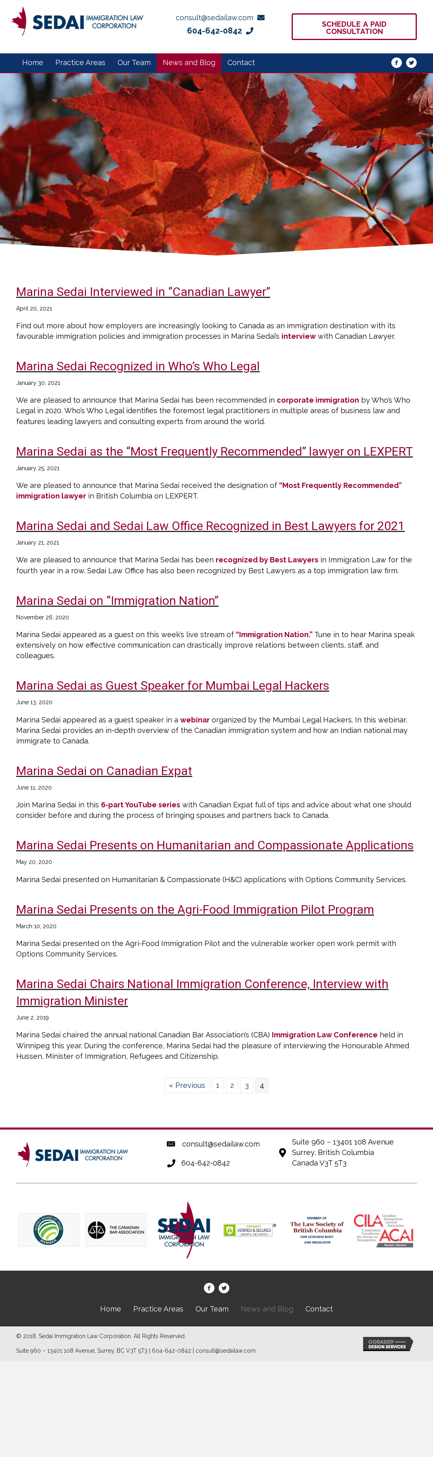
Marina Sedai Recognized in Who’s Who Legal (138, 366)
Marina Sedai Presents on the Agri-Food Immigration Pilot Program (195, 909)
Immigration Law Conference (325, 1034)
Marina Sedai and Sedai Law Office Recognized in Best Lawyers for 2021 (210, 526)
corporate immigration (318, 400)
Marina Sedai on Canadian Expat (104, 771)
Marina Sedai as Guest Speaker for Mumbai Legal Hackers (172, 685)
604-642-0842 (205, 1163)
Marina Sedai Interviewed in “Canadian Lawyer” (143, 292)
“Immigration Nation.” (274, 634)
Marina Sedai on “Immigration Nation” (117, 600)
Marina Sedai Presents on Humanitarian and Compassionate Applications (215, 845)
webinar (195, 720)
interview (299, 336)
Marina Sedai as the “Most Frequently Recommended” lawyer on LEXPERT (214, 451)
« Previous (187, 1085)
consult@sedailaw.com (221, 1144)
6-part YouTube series (140, 804)
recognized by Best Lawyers (267, 559)
